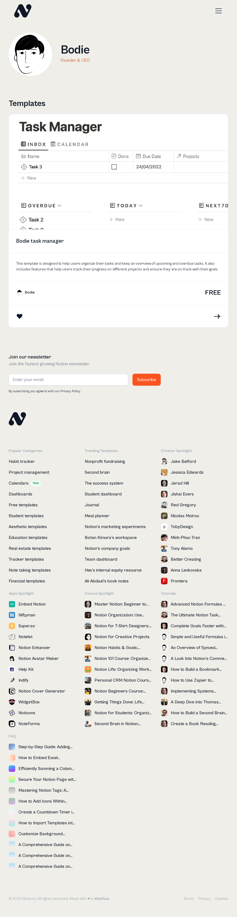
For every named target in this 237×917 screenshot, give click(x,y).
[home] (22, 10)
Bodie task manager (40, 241)
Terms (189, 899)
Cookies (221, 899)
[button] (217, 10)
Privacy (204, 899)
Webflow (101, 899)
